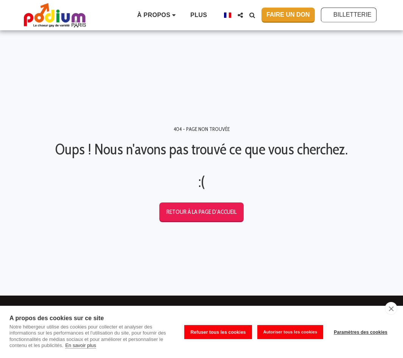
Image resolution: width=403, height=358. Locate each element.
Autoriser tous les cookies (289, 331)
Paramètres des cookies (360, 332)
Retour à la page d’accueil (201, 211)
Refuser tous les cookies (217, 332)
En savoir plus (80, 345)
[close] (391, 308)
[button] (158, 15)
